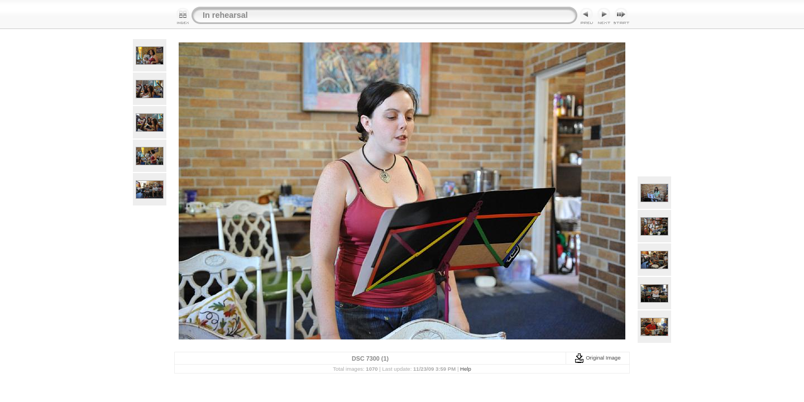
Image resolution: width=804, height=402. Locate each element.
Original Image (597, 358)
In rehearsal (225, 15)
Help (465, 369)
